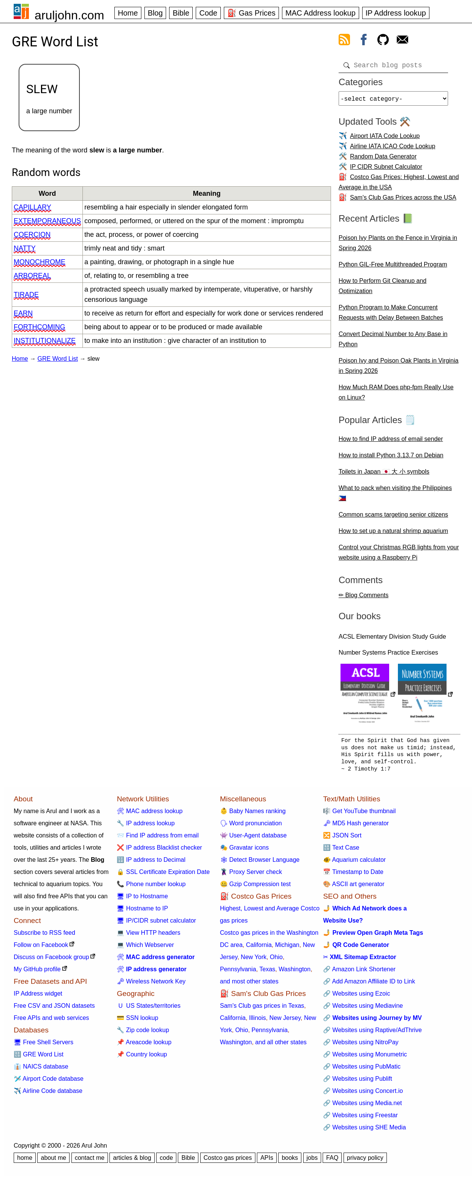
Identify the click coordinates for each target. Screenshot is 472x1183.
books (290, 1161)
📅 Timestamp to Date (353, 875)
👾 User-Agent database (253, 838)
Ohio (276, 960)
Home (128, 13)
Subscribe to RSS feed (44, 935)
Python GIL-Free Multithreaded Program (393, 267)
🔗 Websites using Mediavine (363, 1008)
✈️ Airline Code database (48, 1094)
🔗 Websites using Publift (357, 1081)
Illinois (257, 1021)
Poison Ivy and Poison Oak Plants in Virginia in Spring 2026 (398, 368)
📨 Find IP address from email (157, 838)
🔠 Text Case (341, 850)
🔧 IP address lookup (145, 826)
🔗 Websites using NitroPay (360, 1045)
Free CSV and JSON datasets (54, 1008)
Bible (181, 13)
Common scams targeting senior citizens (393, 517)
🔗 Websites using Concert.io (363, 1094)
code (166, 1161)
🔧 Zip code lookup (143, 1033)
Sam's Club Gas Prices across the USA (403, 200)
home (24, 1161)
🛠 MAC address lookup (149, 814)
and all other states (281, 1045)
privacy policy (365, 1161)
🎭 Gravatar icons (244, 850)
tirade (26, 294)
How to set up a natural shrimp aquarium (393, 534)
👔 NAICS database (41, 1069)
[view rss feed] (344, 41)
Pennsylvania (238, 972)
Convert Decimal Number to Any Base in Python (393, 342)
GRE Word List (58, 358)
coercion (32, 234)
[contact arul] (402, 41)
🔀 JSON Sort (342, 838)
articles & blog (132, 1161)
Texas (268, 972)
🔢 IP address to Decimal (151, 862)
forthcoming (39, 327)
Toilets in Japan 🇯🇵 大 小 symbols (384, 474)
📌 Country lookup (142, 1057)
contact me (90, 1161)
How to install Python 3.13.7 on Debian (391, 458)
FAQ (332, 1161)
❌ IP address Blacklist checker (159, 850)
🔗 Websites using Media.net (362, 1106)
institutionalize (45, 340)
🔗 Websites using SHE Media (364, 1130)
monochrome (39, 262)
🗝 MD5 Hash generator (356, 826)
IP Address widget (38, 996)
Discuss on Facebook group (51, 960)
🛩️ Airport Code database (49, 1081)
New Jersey (285, 1021)
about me (53, 1161)
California (259, 948)
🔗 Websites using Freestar (360, 1118)
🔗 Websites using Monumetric (365, 1057)
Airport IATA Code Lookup (385, 139)
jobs (312, 1161)
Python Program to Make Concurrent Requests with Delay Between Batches (391, 315)
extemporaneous (47, 221)
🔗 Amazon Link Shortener (359, 972)
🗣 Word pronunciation (251, 826)
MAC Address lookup (320, 13)
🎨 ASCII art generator (353, 887)
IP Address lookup (396, 13)
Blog (155, 13)
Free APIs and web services (51, 1021)
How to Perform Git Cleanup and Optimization (382, 289)
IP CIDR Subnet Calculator (386, 170)
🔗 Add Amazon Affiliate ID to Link (369, 984)
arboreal (32, 275)
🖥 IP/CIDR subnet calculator (156, 923)
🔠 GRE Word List (38, 1057)
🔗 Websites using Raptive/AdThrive (372, 1033)
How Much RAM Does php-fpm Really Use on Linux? (396, 395)
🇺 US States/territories (149, 1008)
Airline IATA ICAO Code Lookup (392, 149)
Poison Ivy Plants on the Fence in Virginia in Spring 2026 (398, 246)
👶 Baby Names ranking (253, 814)
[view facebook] (363, 41)
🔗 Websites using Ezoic (356, 996)
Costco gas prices (228, 1161)
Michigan (287, 948)
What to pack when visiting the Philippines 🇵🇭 (395, 496)
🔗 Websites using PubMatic (362, 1069)
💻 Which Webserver (145, 948)
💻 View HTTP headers (148, 935)
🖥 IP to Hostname (142, 899)
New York (254, 960)
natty (25, 248)
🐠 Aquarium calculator (354, 862)
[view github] (383, 41)
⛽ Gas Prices (251, 13)
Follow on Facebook (41, 948)
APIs (266, 1161)
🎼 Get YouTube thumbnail (359, 814)
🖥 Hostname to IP (142, 911)
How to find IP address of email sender (391, 442)
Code (208, 13)
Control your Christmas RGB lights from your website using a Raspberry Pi (399, 555)
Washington (294, 972)
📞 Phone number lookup (151, 887)
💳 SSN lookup (137, 1021)
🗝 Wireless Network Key (151, 984)
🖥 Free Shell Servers (43, 1045)
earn (23, 313)
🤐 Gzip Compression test (255, 887)
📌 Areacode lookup (144, 1045)
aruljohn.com (69, 15)
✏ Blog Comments (363, 598)
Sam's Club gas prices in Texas (262, 1008)
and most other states (249, 984)
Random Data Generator (383, 159)
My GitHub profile (37, 972)
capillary (32, 207)
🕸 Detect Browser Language (259, 862)
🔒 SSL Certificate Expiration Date (163, 875)
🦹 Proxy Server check (251, 875)
